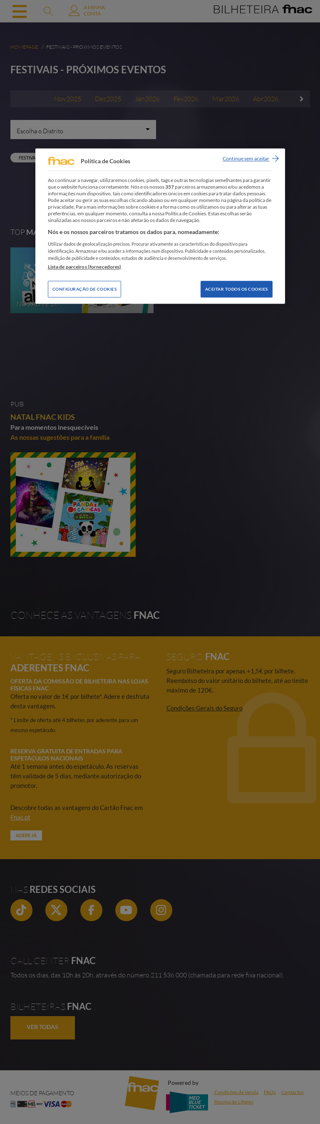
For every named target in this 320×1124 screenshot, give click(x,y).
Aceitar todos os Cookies (236, 289)
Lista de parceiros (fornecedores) (85, 267)
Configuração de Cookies (84, 289)
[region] (160, 226)
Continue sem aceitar (246, 158)
